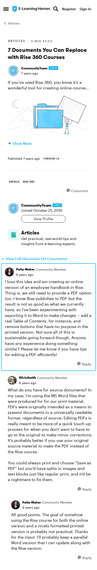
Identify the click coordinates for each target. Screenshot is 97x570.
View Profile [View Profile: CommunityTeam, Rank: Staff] (43, 219)
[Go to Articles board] (13, 234)
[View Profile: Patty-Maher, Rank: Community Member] (9, 272)
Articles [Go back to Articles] (11, 23)
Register (69, 9)
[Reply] (84, 364)
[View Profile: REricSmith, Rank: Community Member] (12, 380)
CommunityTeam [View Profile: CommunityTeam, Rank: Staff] (34, 68)
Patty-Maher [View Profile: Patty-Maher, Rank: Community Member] (25, 269)
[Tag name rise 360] (29, 181)
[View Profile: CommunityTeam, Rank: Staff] (13, 70)
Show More (20, 143)
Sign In (85, 9)
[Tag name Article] (14, 181)
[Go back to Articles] (55, 232)
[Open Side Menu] (6, 9)
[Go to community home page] (31, 9)
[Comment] (77, 190)
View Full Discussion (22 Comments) (34, 258)
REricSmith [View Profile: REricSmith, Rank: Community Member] (27, 377)
